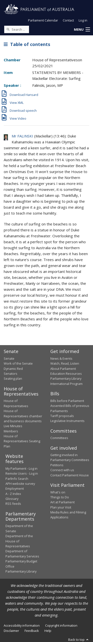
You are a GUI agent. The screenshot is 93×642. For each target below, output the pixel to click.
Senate (9, 358)
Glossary (11, 498)
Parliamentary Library (65, 378)
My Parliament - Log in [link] (21, 468)
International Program (66, 383)
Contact (68, 20)
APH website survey (20, 483)
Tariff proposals (62, 416)
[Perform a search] (8, 29)
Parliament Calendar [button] (43, 20)
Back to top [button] (78, 639)
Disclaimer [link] (11, 630)
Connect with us (62, 470)
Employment (14, 488)
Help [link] (47, 630)
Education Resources (66, 373)
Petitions (56, 465)
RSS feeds (13, 503)
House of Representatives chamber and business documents (23, 416)
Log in (83, 20)
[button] (82, 29)
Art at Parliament (62, 502)
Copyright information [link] (61, 625)
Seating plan (13, 378)
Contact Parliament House (69, 475)
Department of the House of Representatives (19, 541)
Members (11, 431)
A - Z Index (13, 493)
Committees (59, 438)
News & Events (61, 358)
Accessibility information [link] (22, 625)
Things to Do (59, 497)
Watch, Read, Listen (64, 363)
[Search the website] (16, 29)
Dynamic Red (13, 368)
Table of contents (27, 44)
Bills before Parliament (67, 400)
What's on (57, 492)
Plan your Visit (60, 507)
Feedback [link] (32, 630)
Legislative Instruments (67, 421)
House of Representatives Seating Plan (22, 441)
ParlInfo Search (16, 478)
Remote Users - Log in (21, 473)
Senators (10, 373)
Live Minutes (13, 426)
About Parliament (63, 368)
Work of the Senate (18, 363)
